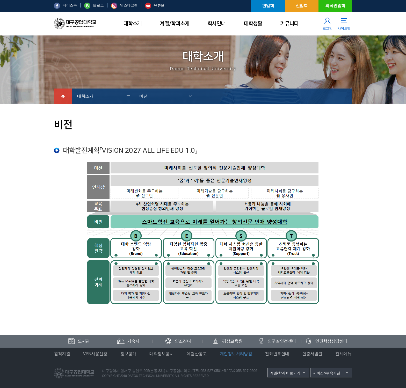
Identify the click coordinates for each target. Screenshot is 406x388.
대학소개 (133, 23)
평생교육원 (232, 341)
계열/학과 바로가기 (285, 373)
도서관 (84, 341)
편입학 (268, 5)
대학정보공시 (161, 354)
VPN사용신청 (95, 354)
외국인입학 (335, 5)
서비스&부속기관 (326, 373)
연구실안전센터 (282, 341)
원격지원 (62, 354)
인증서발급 (312, 354)
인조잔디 (183, 341)
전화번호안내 (277, 354)
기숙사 (133, 341)
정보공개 (128, 354)
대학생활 (253, 23)
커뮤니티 (289, 23)
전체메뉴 (343, 354)
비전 (143, 96)
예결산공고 (197, 354)
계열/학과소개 (174, 23)
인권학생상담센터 (331, 341)
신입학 (302, 5)
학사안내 (217, 23)
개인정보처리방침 (236, 354)
